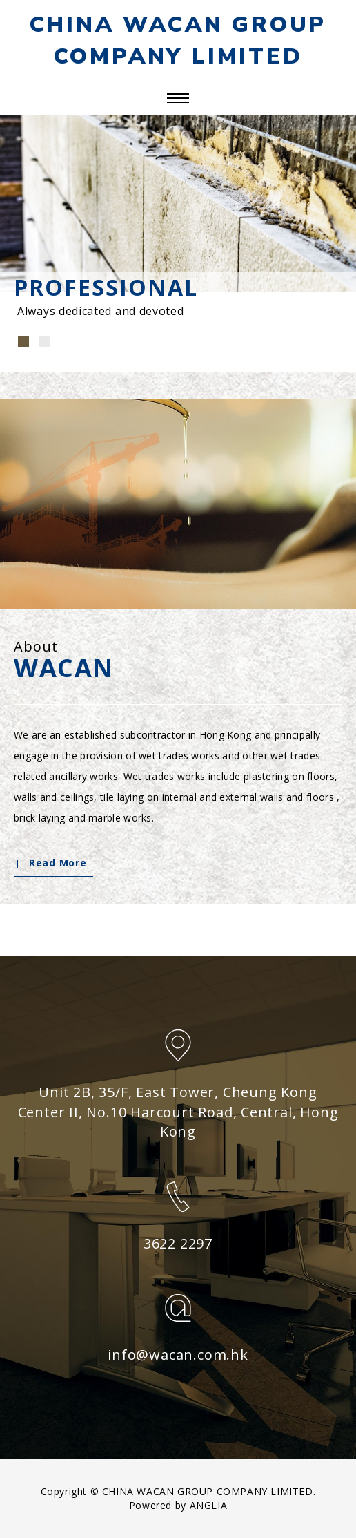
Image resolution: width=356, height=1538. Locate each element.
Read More (50, 862)
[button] (23, 341)
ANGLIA (209, 1505)
